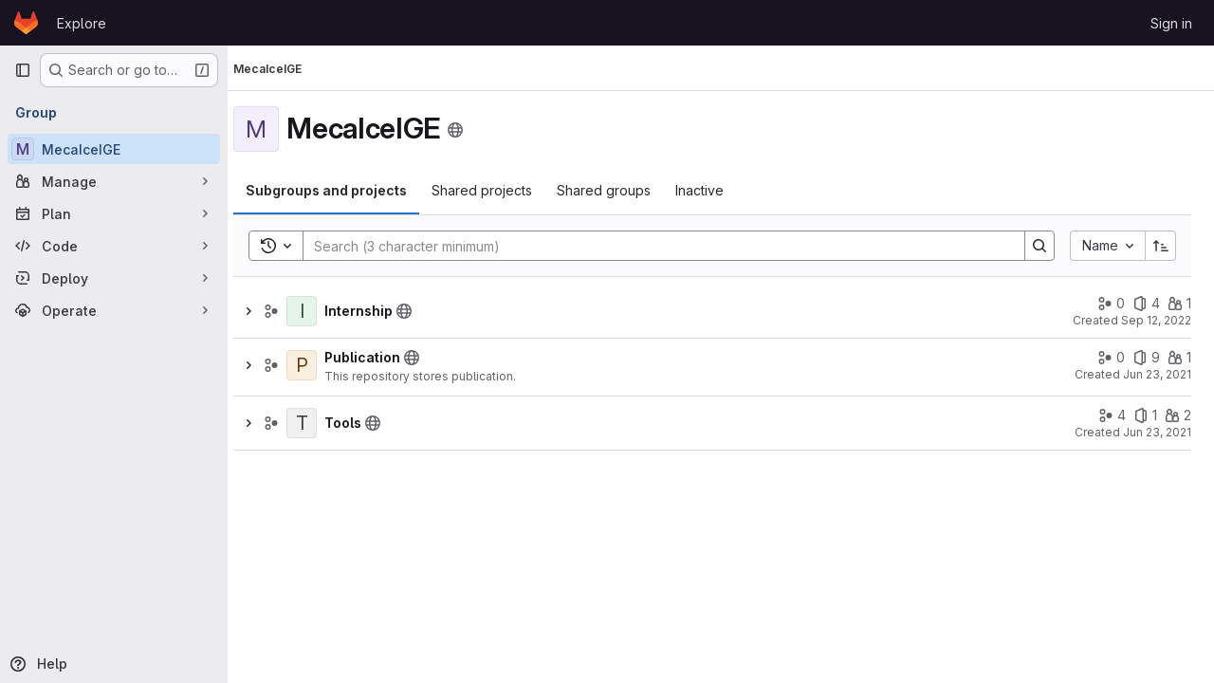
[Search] (663, 245)
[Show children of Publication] (265, 365)
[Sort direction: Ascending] (1161, 246)
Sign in (1171, 23)
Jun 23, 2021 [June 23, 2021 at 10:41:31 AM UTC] (1157, 374)
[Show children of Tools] (265, 423)
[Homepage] (26, 23)
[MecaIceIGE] (114, 149)
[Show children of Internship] (265, 311)
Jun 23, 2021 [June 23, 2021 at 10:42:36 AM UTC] (1157, 432)
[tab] (343, 190)
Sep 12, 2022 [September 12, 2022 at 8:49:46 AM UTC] (1156, 320)
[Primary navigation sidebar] (23, 70)
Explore (81, 23)
